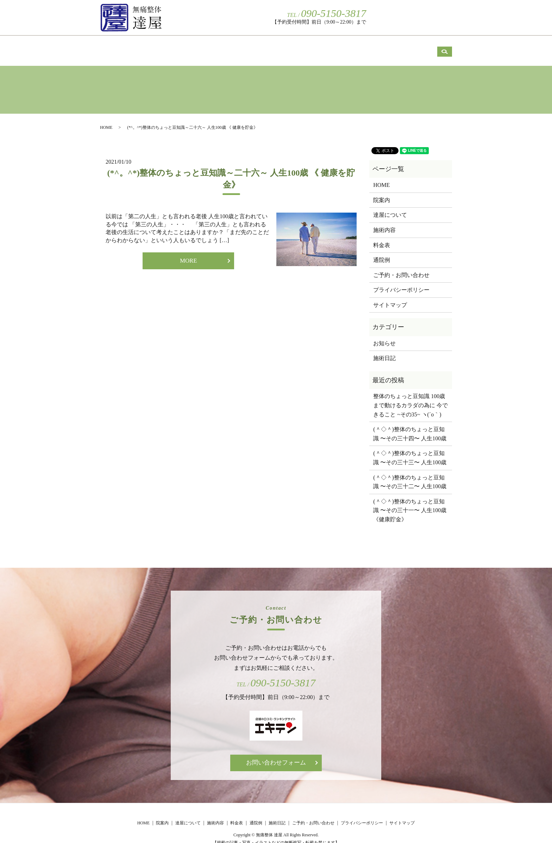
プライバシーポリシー (401, 282)
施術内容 (282, 46)
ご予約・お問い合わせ (402, 17)
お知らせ (384, 336)
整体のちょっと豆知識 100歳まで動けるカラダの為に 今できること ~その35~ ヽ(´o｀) (410, 397)
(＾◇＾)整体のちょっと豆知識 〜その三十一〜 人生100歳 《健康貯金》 (410, 503)
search (444, 17)
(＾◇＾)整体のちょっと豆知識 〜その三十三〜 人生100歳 (409, 450)
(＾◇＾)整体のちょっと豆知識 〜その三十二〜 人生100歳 (409, 474)
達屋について (226, 46)
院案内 (171, 46)
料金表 (331, 46)
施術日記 (426, 46)
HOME (125, 46)
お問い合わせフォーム (276, 755)
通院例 (377, 46)
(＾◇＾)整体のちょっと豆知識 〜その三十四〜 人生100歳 (409, 426)
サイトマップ (390, 297)
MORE (188, 253)
